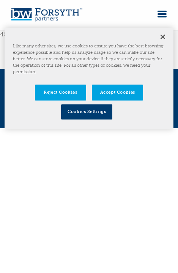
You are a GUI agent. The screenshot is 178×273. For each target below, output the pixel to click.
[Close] (162, 36)
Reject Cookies (60, 92)
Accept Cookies (117, 92)
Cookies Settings (87, 112)
